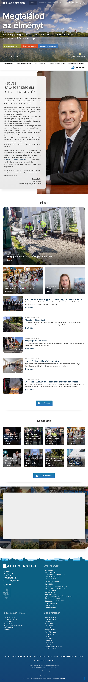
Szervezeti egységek (10, 619)
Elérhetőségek (8, 621)
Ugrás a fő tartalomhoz (81, 0)
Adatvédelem (79, 656)
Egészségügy (49, 635)
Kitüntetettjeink (50, 590)
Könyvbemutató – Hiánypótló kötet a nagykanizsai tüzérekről (53, 299)
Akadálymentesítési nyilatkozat (44, 660)
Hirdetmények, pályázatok (58, 63)
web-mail (29, 656)
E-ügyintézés (8, 623)
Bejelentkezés (44, 676)
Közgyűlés (48, 583)
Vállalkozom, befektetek (48, 46)
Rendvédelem (49, 642)
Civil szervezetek (50, 629)
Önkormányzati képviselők (54, 574)
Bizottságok (49, 585)
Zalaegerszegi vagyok (11, 46)
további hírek (44, 403)
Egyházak (48, 631)
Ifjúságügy (48, 636)
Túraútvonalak (50, 648)
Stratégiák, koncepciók (53, 594)
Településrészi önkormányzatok (56, 587)
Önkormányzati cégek (52, 598)
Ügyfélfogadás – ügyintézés (13, 625)
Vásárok (48, 644)
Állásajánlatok (50, 633)
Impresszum (21, 656)
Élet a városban (40, 63)
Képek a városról (51, 625)
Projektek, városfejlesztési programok (58, 596)
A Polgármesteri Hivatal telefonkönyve (47, 656)
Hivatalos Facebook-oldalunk (15, 160)
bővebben (10, 260)
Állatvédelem (49, 605)
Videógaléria (49, 623)
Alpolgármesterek (51, 572)
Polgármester (49, 570)
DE (73, 3)
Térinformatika (50, 602)
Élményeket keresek (29, 46)
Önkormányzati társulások (54, 600)
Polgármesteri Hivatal (24, 63)
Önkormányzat (8, 63)
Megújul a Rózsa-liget (35, 320)
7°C (81, 54)
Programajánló (50, 618)
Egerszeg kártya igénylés (76, 63)
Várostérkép (42, 3)
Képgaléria (62, 3)
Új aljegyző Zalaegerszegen (57, 288)
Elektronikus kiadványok (53, 646)
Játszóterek (49, 638)
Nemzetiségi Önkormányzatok (55, 588)
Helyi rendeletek (50, 592)
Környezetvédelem (51, 604)
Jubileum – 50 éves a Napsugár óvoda (19, 288)
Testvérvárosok (50, 607)
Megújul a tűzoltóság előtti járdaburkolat (29, 256)
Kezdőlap (33, 3)
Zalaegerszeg (14, 3)
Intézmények (49, 627)
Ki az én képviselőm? (51, 579)
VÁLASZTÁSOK (80, 67)
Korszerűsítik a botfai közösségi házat (42, 361)
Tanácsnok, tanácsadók (53, 581)
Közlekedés (48, 640)
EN (70, 3)
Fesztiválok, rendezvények (54, 619)
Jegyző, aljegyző (9, 618)
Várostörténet (53, 3)
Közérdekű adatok (10, 627)
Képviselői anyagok (67, 656)
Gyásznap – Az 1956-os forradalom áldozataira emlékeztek (52, 382)
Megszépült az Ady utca (36, 341)
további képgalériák (44, 475)
